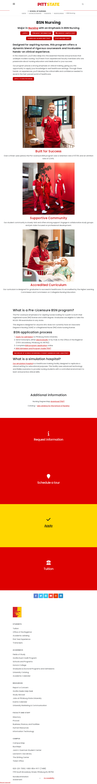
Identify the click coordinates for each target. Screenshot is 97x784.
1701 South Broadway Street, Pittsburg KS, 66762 (33, 772)
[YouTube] (51, 596)
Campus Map (19, 743)
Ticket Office (18, 761)
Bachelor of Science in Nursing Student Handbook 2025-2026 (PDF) (41, 353)
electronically (42, 340)
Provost (16, 720)
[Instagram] (56, 596)
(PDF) (48, 348)
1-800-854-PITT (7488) (36, 768)
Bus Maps (17, 746)
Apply (25, 33)
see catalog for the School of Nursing (53, 406)
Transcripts (18, 643)
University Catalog (21, 672)
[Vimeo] (46, 596)
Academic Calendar (21, 676)
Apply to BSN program (23, 79)
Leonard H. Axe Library (22, 754)
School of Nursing (37, 11)
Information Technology (23, 731)
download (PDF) (57, 401)
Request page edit (5, 782)
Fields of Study (19, 654)
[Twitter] (41, 596)
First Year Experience (21, 639)
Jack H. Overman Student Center (27, 750)
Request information (41, 33)
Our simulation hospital (23, 363)
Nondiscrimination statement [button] (27, 778)
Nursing (33, 28)
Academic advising (21, 635)
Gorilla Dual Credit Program (25, 658)
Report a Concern (20, 687)
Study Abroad (19, 694)
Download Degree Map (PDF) (39, 38)
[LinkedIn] (61, 596)
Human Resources (21, 728)
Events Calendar (20, 702)
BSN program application (36, 345)
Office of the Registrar (22, 632)
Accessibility (49, 778)
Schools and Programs (23, 661)
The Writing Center (21, 757)
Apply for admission (24, 337)
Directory (17, 717)
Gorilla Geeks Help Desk (23, 691)
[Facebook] (36, 596)
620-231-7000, (19, 768)
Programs (47, 13)
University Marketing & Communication (30, 705)
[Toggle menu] (14, 4)
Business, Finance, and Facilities (26, 724)
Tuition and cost (62, 38)
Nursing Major (59, 13)
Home (24, 13)
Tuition (16, 628)
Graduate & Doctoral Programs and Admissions (33, 669)
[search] (83, 4)
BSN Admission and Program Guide (31, 348)
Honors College (19, 665)
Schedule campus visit (65, 33)
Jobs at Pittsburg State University (27, 698)
